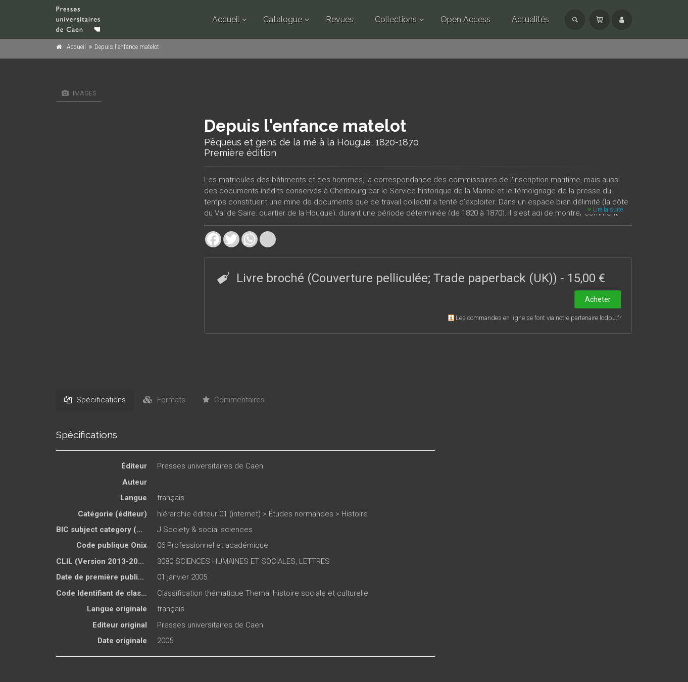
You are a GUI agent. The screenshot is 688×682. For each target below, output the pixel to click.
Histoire (354, 513)
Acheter (598, 299)
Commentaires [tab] (234, 399)
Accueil (225, 19)
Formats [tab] (164, 399)
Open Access (465, 19)
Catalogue (282, 19)
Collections (396, 19)
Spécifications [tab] (95, 399)
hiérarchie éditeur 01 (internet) (209, 513)
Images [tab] (79, 93)
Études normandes (301, 513)
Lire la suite (605, 209)
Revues (340, 19)
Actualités (530, 19)
